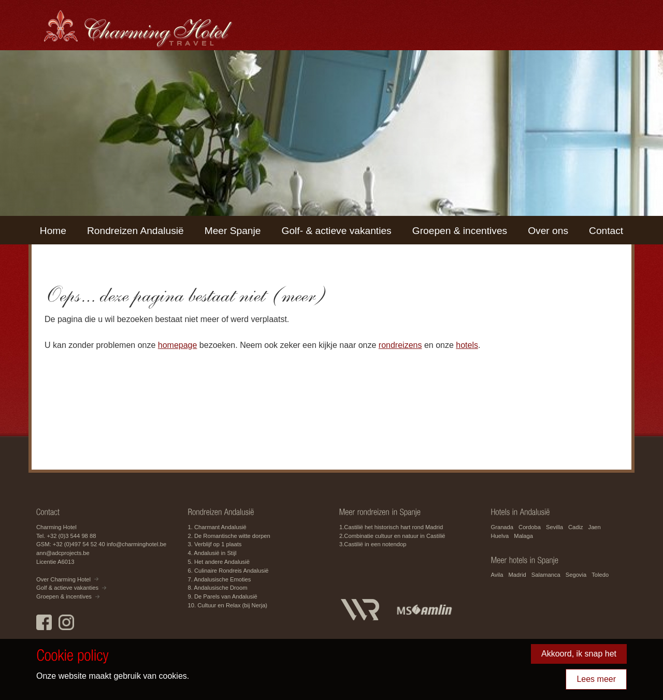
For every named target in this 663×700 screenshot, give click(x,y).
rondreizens (400, 345)
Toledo (600, 575)
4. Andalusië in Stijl (212, 553)
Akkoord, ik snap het (578, 653)
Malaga (523, 536)
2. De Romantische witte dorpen (229, 536)
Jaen (594, 527)
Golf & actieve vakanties (67, 588)
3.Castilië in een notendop (372, 544)
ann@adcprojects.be (63, 553)
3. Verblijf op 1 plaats (215, 544)
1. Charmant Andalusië (217, 527)
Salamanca (545, 575)
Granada (502, 527)
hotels (467, 345)
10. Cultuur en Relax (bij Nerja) (228, 605)
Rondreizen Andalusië (135, 230)
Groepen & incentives (459, 230)
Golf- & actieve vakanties (336, 230)
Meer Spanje (233, 230)
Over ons (548, 230)
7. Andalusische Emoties (219, 579)
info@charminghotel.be (136, 544)
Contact (606, 230)
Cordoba (529, 527)
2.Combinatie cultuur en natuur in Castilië (392, 536)
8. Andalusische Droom (218, 588)
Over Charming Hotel (63, 579)
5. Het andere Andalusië (219, 562)
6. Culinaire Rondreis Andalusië (228, 570)
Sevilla (554, 527)
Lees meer (596, 679)
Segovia (576, 575)
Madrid (517, 575)
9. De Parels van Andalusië (222, 596)
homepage (177, 345)
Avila (497, 575)
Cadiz (575, 527)
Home (53, 230)
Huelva (500, 536)
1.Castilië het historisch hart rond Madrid (391, 527)
